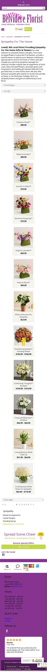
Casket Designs (9, 519)
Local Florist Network (13, 670)
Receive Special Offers (23, 544)
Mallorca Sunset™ (23, 155)
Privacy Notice (24, 668)
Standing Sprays (9, 522)
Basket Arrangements (12, 516)
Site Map (27, 670)
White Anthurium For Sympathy (23, 317)
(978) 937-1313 (23, 5)
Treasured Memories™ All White (23, 420)
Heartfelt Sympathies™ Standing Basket (23, 351)
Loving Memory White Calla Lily (23, 454)
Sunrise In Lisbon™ (23, 188)
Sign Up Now (23, 548)
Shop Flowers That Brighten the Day (19, 539)
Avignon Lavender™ (23, 252)
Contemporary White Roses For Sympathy (23, 489)
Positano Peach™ (23, 123)
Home (3, 37)
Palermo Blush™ (23, 284)
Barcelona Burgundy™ (23, 220)
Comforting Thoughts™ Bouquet (23, 386)
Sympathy (10, 37)
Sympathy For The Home (13, 525)
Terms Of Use (11, 668)
